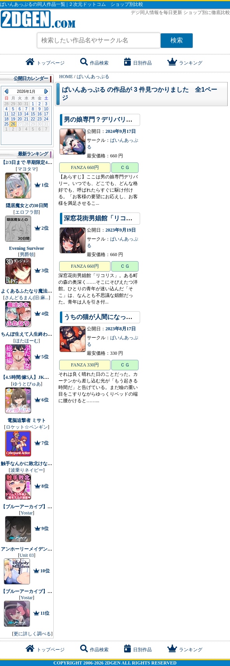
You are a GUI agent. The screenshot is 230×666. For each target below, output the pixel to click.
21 (26, 119)
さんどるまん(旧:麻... (26, 297)
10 (46, 109)
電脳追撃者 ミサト (26, 420)
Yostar (27, 513)
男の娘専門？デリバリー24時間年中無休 (120, 119)
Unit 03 (26, 555)
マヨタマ (27, 169)
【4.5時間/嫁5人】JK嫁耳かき (32, 377)
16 (39, 114)
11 (6, 114)
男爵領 (27, 254)
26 (13, 124)
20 (20, 119)
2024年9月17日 (120, 131)
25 (6, 124)
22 (33, 119)
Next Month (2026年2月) (46, 91)
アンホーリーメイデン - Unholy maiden (41, 549)
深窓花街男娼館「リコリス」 (104, 218)
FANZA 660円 (84, 167)
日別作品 (138, 63)
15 (33, 114)
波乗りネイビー (27, 470)
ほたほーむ (27, 340)
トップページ (45, 63)
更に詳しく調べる (32, 633)
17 (46, 114)
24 (46, 119)
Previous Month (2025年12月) (6, 91)
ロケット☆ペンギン (27, 427)
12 (13, 114)
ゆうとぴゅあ (27, 384)
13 (20, 114)
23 (39, 119)
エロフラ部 (27, 212)
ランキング (184, 63)
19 (13, 119)
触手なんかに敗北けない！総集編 (36, 463)
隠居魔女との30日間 (27, 205)
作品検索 (94, 63)
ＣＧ (125, 167)
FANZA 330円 (84, 365)
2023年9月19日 (120, 230)
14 (26, 114)
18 (6, 119)
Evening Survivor (26, 248)
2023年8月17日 (120, 328)
